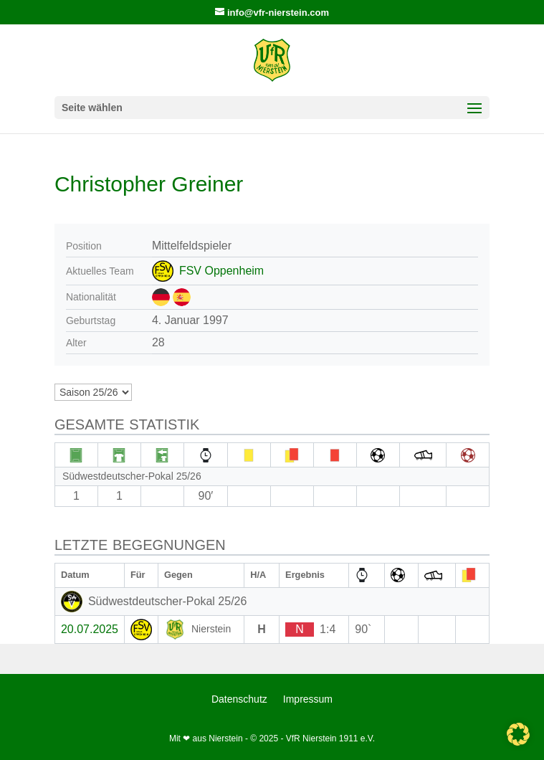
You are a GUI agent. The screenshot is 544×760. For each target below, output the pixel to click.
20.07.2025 (89, 629)
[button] (518, 734)
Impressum (308, 699)
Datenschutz (239, 699)
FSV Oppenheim (221, 271)
